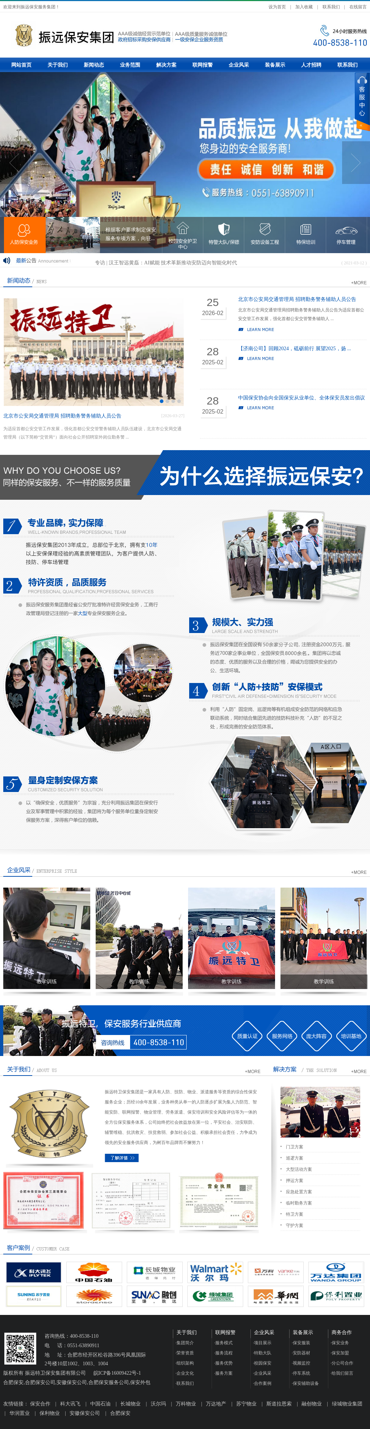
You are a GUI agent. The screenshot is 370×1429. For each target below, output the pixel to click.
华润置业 (19, 1413)
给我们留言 (341, 1373)
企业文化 (184, 1373)
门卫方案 (294, 1146)
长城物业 (130, 1404)
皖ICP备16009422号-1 (117, 1373)
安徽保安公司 (85, 1413)
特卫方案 (294, 1214)
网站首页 (21, 65)
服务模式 (223, 1342)
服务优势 (223, 1363)
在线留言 (358, 6)
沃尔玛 (158, 1404)
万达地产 (216, 1404)
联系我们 (331, 6)
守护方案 (294, 1225)
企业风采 (239, 65)
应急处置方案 (299, 1191)
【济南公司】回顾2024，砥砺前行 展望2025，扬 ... (294, 348)
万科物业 (186, 1404)
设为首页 (277, 6)
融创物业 (312, 1404)
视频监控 (301, 1363)
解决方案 (166, 65)
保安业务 (339, 1342)
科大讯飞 (70, 1404)
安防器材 (301, 1352)
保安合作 (40, 1404)
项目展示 (262, 1342)
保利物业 (50, 1413)
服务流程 (223, 1352)
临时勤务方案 (299, 1203)
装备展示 (275, 65)
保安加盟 (339, 1352)
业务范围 (130, 65)
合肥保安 (120, 1413)
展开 (362, 101)
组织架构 (184, 1363)
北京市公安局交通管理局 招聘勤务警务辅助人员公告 (62, 416)
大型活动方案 (299, 1169)
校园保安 (262, 1363)
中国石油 (100, 1404)
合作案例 (262, 1383)
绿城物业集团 (347, 1404)
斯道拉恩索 (279, 1404)
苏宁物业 (246, 1404)
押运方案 (294, 1180)
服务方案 (223, 1373)
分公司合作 (341, 1363)
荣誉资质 (184, 1352)
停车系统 (301, 1373)
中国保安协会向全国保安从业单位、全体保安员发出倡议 (301, 398)
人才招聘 (311, 65)
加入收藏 (304, 6)
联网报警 (202, 65)
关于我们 (57, 65)
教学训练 (47, 981)
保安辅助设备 (305, 1383)
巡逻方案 (294, 1158)
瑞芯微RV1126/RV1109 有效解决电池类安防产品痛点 (153, 260)
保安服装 (301, 1342)
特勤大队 (262, 1352)
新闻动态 (94, 65)
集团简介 (184, 1342)
